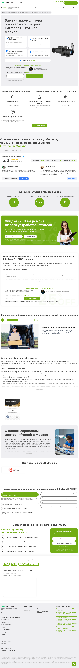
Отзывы (55, 7)
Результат (38, 320)
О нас (59, 7)
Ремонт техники (24, 3)
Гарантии (75, 7)
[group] (13, 470)
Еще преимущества (39, 125)
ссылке (15, 652)
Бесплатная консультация (35, 76)
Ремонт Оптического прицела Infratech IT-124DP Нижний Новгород (66, 624)
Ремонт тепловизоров (27, 609)
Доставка (3, 634)
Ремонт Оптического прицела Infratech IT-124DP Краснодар (66, 616)
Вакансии (3, 643)
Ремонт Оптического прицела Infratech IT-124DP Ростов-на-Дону (66, 620)
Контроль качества (6, 648)
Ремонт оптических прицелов (45, 608)
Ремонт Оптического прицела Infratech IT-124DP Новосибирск (66, 627)
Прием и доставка (13, 320)
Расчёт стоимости (67, 7)
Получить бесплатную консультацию (64, 543)
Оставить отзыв (23, 178)
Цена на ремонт (48, 7)
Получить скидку (30, 236)
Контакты (3, 639)
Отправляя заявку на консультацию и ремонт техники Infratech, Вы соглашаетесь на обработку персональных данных (32, 240)
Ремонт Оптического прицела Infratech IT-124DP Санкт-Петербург (66, 613)
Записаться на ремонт (32, 298)
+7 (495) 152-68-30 (58, 1)
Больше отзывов (71, 178)
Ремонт (31, 320)
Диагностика (23, 320)
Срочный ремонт (39, 7)
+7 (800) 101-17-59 (6, 619)
